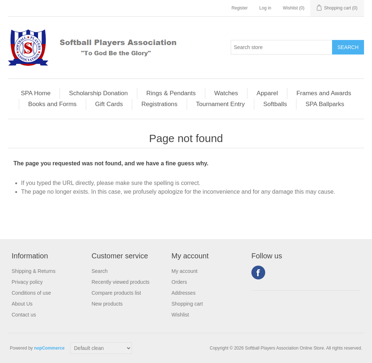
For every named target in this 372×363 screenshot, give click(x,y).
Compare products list (116, 293)
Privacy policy (27, 282)
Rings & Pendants (171, 93)
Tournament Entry (220, 104)
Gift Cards (109, 104)
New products (107, 304)
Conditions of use (31, 293)
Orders (179, 282)
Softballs (275, 104)
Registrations (159, 104)
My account (184, 271)
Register (239, 8)
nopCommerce (49, 348)
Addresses (183, 293)
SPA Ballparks (325, 104)
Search (100, 271)
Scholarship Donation (98, 93)
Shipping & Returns (34, 271)
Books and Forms (52, 104)
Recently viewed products (121, 282)
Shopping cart (187, 304)
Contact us (24, 315)
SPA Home (35, 93)
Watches (226, 93)
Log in (265, 8)
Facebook (258, 272)
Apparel (267, 93)
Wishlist (180, 315)
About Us (22, 304)
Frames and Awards (323, 93)
